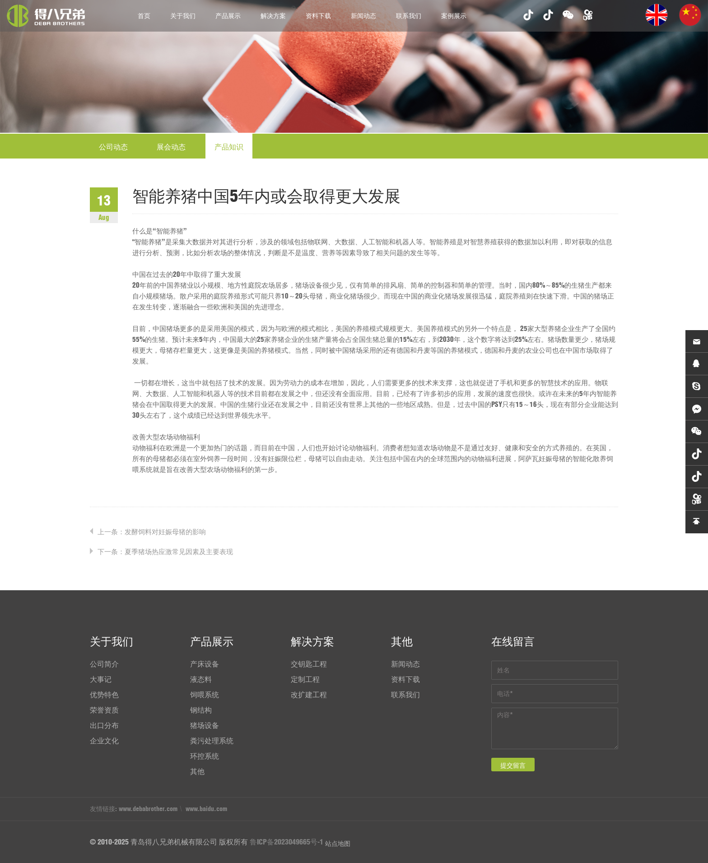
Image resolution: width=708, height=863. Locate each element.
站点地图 (337, 844)
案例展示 (453, 16)
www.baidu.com (206, 809)
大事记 (101, 679)
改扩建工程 (309, 694)
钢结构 (201, 709)
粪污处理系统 (211, 740)
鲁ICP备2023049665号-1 (286, 841)
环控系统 (204, 755)
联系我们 (408, 16)
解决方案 (273, 16)
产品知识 (228, 146)
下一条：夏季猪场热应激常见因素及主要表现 (165, 551)
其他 (197, 771)
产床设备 (204, 663)
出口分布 (104, 725)
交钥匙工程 (309, 663)
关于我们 (183, 16)
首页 (144, 16)
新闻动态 (363, 16)
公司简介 (104, 663)
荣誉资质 (104, 709)
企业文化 (104, 740)
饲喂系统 (204, 694)
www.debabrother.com (148, 809)
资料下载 (318, 16)
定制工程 (305, 679)
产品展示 (228, 16)
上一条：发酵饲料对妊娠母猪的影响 (152, 531)
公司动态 (113, 146)
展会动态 (171, 146)
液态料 (201, 679)
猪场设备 (204, 725)
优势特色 (104, 694)
